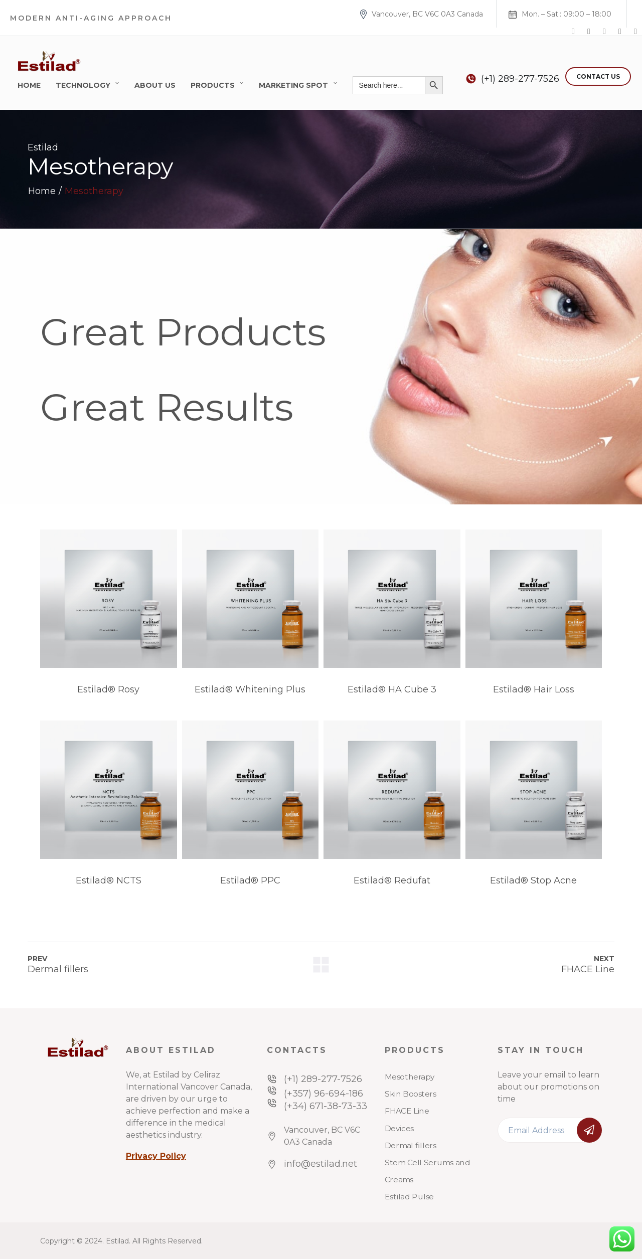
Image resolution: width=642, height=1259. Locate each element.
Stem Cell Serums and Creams (427, 1171)
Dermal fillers (410, 1145)
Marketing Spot (293, 85)
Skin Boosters (410, 1094)
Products (213, 85)
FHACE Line (407, 1111)
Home (29, 85)
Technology (83, 85)
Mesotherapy (410, 1077)
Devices (399, 1128)
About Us (155, 85)
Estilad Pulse (409, 1196)
